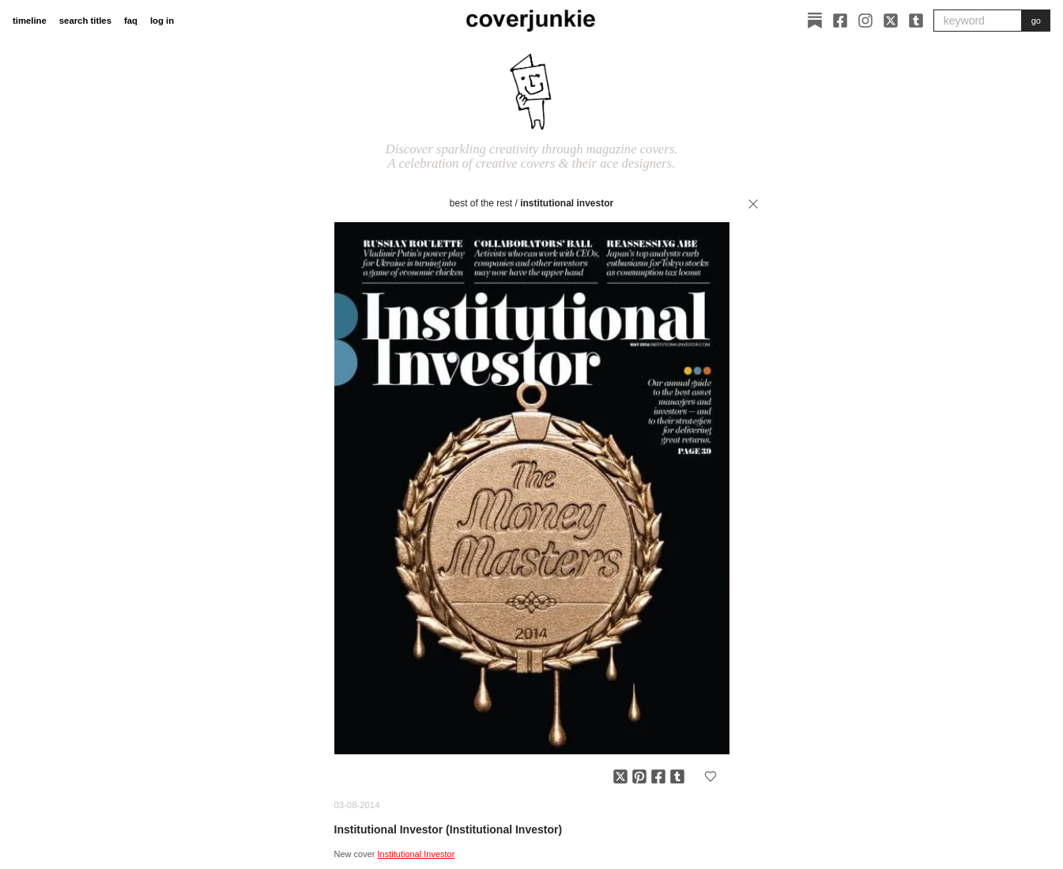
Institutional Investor (566, 203)
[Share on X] (620, 776)
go (1036, 20)
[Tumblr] (916, 20)
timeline (30, 20)
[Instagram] (865, 20)
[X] (891, 20)
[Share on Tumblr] (677, 776)
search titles (85, 20)
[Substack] (815, 20)
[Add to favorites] (710, 776)
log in (162, 20)
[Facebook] (840, 20)
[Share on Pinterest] (639, 776)
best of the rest (481, 203)
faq (131, 20)
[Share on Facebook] (658, 776)
